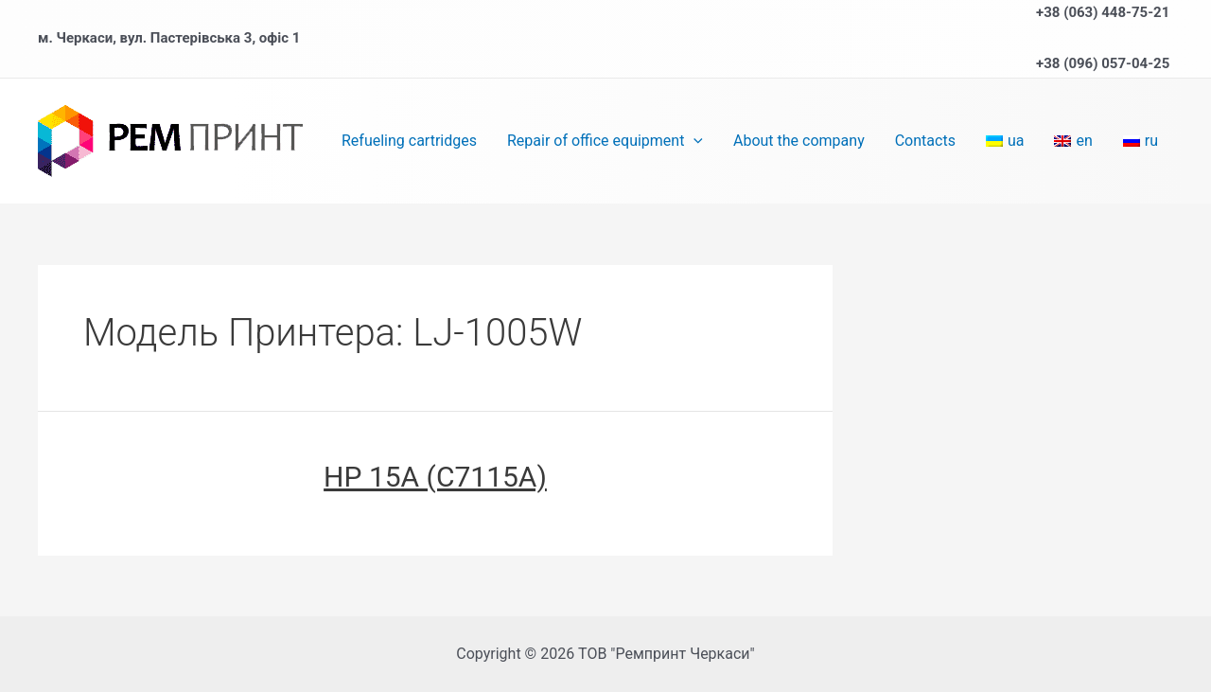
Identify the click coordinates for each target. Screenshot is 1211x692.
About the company (799, 141)
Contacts (925, 141)
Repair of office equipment (605, 141)
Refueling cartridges (409, 141)
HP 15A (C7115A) (435, 476)
